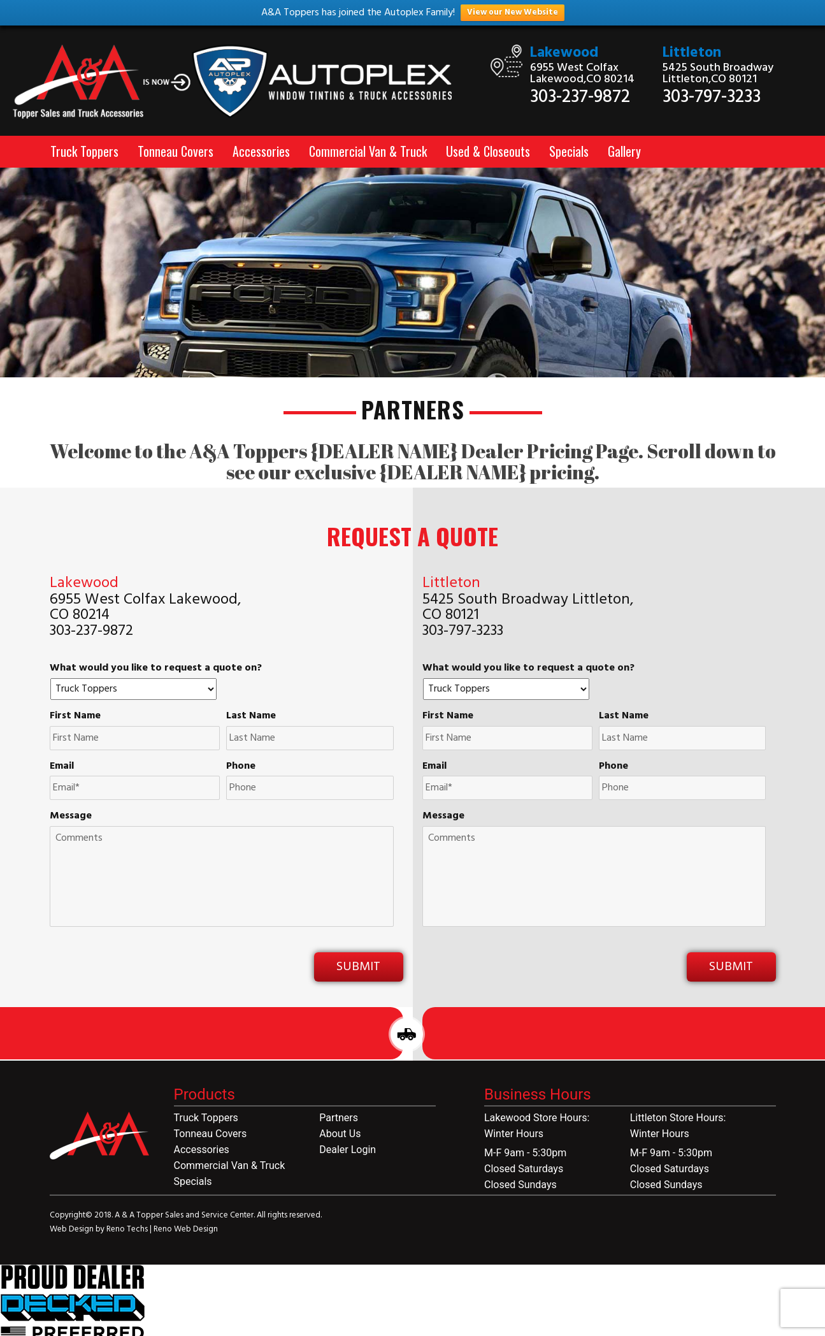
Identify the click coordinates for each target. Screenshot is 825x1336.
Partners (338, 1118)
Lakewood (564, 53)
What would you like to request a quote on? (156, 668)
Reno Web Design (186, 1229)
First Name (75, 716)
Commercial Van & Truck (368, 151)
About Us (340, 1134)
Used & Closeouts (488, 151)
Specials (569, 151)
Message (71, 816)
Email (62, 766)
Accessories (261, 151)
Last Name (251, 716)
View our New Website (512, 12)
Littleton (692, 53)
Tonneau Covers (175, 151)
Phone (240, 766)
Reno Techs (128, 1229)
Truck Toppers (84, 151)
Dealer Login (347, 1150)
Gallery (624, 151)
